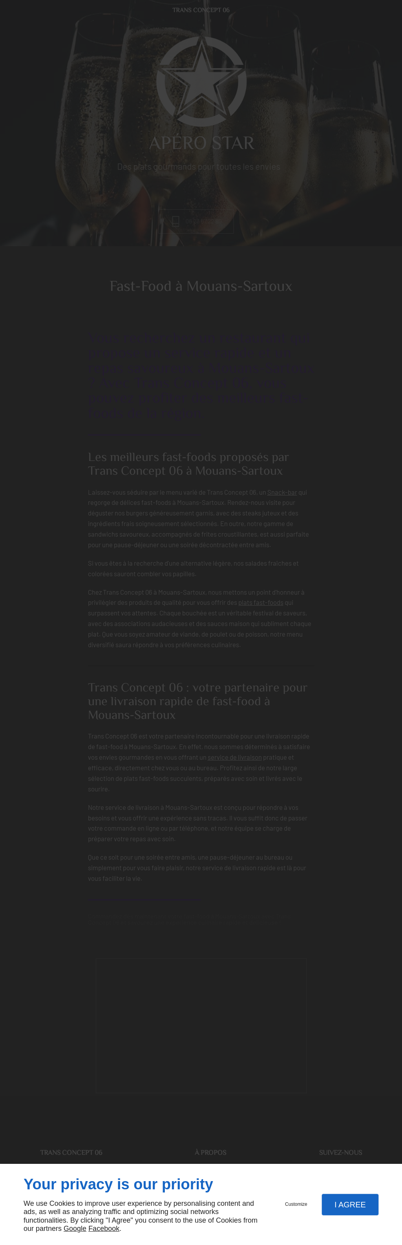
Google (75, 1228)
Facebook (103, 1228)
